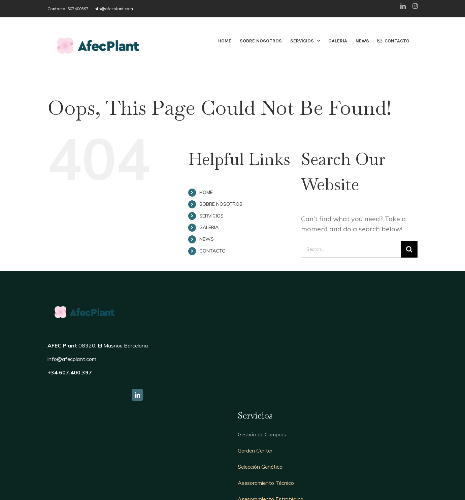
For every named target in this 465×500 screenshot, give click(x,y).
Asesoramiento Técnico (266, 482)
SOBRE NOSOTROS (220, 204)
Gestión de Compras (262, 434)
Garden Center (255, 450)
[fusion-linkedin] (137, 395)
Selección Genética (260, 466)
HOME (206, 192)
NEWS (206, 239)
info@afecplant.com (113, 8)
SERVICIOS (211, 216)
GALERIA (209, 227)
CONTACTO (212, 251)
